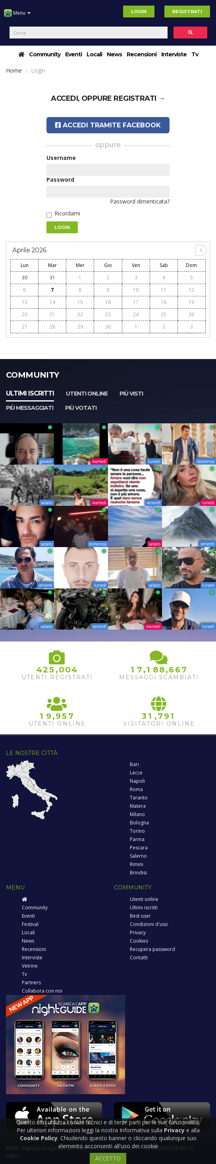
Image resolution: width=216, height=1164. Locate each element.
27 (24, 326)
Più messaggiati (29, 407)
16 (108, 302)
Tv (194, 54)
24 (136, 314)
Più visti (131, 393)
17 (136, 302)
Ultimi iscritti (30, 393)
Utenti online (87, 393)
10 (136, 289)
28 (52, 326)
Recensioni (141, 54)
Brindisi (138, 872)
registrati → (139, 98)
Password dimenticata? (140, 201)
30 (24, 277)
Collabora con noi (42, 990)
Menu (17, 16)
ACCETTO (108, 1158)
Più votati (80, 407)
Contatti (139, 957)
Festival (30, 924)
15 (80, 302)
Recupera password (152, 949)
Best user (140, 915)
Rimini (136, 864)
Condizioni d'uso (149, 924)
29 (80, 326)
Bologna (139, 822)
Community (44, 54)
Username (61, 157)
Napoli (137, 781)
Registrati (187, 11)
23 (108, 314)
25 (163, 314)
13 (24, 302)
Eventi (73, 54)
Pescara (139, 847)
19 (191, 302)
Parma (137, 839)
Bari (134, 764)
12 (191, 289)
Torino (137, 831)
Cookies (139, 940)
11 (163, 289)
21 (52, 314)
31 (52, 277)
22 (80, 314)
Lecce (136, 772)
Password (60, 179)
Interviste (174, 54)
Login (139, 11)
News (114, 54)
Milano (137, 814)
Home (14, 70)
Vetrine (30, 965)
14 (52, 302)
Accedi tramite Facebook (108, 125)
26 (191, 314)
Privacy (138, 932)
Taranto (139, 797)
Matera (138, 806)
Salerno (138, 856)
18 (163, 302)
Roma (136, 789)
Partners (31, 982)
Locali (94, 54)
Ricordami (67, 213)
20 (24, 314)
